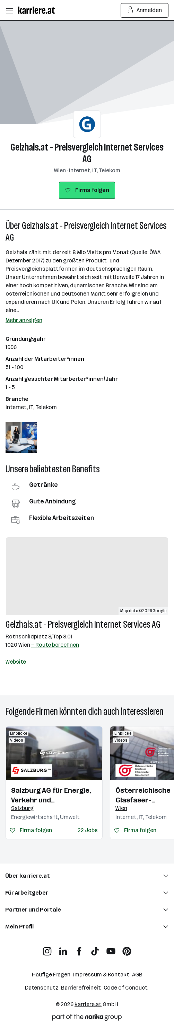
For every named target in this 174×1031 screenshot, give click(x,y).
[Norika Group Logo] (87, 1018)
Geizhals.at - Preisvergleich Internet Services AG (87, 153)
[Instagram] (47, 948)
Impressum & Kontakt (101, 974)
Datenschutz (41, 987)
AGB (137, 974)
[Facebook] (79, 948)
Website (16, 661)
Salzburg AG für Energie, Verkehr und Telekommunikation (51, 795)
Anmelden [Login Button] (145, 10)
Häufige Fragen (51, 974)
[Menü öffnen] (9, 10)
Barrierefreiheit (81, 987)
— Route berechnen (55, 645)
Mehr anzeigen (24, 320)
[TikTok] (95, 948)
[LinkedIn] (63, 948)
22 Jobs (88, 830)
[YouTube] (111, 948)
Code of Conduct (126, 987)
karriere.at (88, 1004)
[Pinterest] (126, 948)
